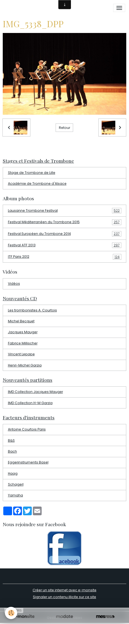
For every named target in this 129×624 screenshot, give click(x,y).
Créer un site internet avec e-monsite (64, 590)
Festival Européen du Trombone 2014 (64, 234)
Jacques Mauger (23, 332)
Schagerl (16, 484)
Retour (64, 127)
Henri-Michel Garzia (25, 365)
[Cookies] (11, 613)
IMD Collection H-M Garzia (30, 403)
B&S (11, 440)
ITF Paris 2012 (64, 256)
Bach (12, 451)
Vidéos (14, 283)
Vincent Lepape (21, 354)
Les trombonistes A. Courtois (32, 310)
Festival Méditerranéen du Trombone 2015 (64, 222)
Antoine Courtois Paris (27, 429)
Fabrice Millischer (23, 343)
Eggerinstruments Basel (28, 462)
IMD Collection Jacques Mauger (35, 391)
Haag (13, 473)
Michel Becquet (21, 321)
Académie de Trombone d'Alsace (37, 183)
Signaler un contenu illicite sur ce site (64, 597)
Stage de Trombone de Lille (31, 172)
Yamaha (15, 495)
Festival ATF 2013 (64, 245)
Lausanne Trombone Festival (64, 210)
